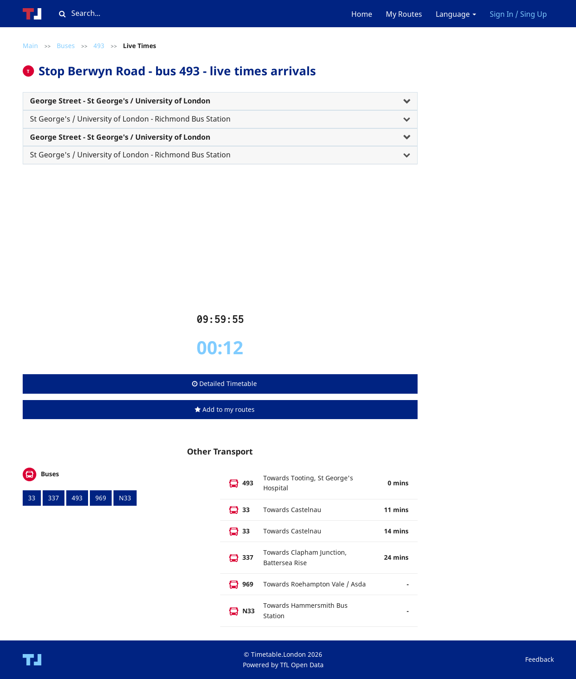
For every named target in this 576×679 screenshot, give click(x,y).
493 (99, 45)
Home (361, 14)
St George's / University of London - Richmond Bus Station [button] (130, 119)
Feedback (539, 659)
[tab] (220, 101)
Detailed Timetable (224, 383)
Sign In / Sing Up (518, 14)
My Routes (404, 14)
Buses (66, 45)
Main (30, 45)
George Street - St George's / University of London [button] (120, 101)
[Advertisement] (220, 242)
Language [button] (456, 14)
